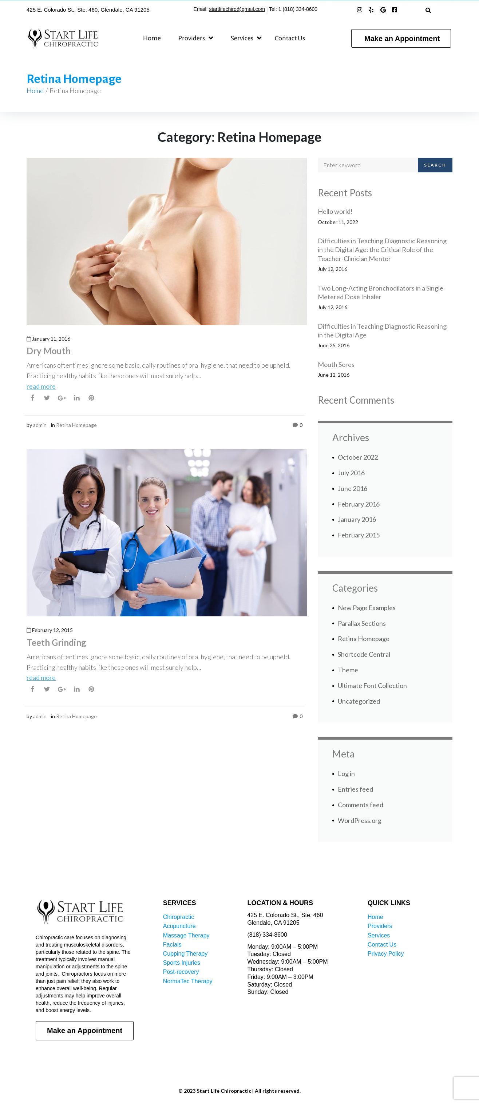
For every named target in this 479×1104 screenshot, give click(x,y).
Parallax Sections (362, 623)
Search (435, 165)
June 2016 (352, 488)
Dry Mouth (49, 350)
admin (40, 425)
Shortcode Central (364, 654)
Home (35, 91)
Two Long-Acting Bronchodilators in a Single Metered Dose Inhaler (380, 292)
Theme (348, 670)
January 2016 (357, 519)
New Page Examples (367, 608)
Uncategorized (359, 701)
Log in (346, 773)
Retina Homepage (76, 425)
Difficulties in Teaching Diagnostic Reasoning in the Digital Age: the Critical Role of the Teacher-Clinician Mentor (382, 250)
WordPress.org (359, 820)
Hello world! (335, 211)
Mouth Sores (336, 364)
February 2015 (359, 535)
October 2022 (358, 457)
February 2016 (359, 504)
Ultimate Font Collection (372, 685)
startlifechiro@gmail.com (237, 9)
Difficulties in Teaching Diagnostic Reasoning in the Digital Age (382, 330)
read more (41, 386)
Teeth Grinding (56, 642)
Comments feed (360, 805)
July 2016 (351, 473)
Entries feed (355, 789)
